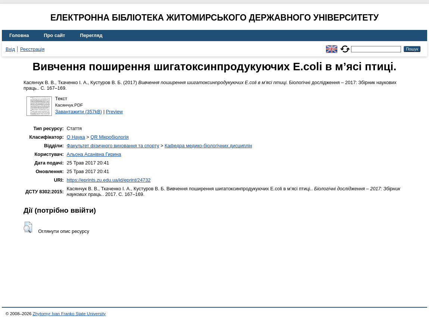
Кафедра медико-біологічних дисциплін (208, 145)
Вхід (10, 49)
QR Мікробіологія (110, 137)
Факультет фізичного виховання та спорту (113, 145)
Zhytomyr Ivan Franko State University (69, 313)
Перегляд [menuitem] (91, 35)
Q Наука (76, 137)
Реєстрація (32, 49)
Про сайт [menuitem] (54, 35)
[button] (28, 227)
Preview (114, 111)
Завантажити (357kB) (78, 111)
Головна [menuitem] (19, 35)
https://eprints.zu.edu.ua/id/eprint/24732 (109, 180)
